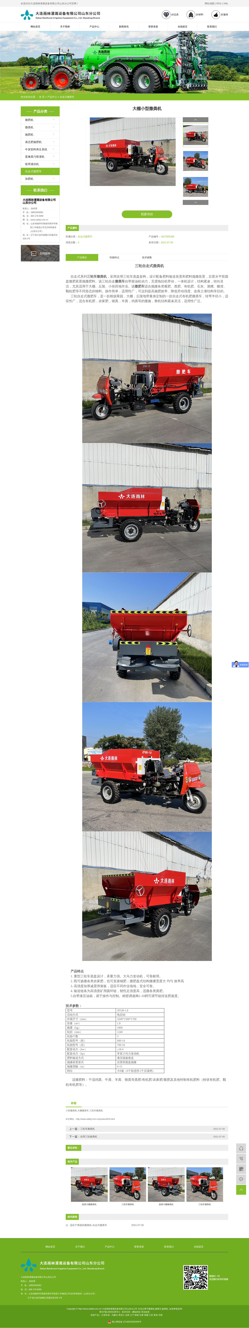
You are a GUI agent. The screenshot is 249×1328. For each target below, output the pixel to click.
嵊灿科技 (136, 1312)
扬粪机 (165, 1309)
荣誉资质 (153, 26)
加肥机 (29, 178)
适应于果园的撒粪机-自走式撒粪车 (88, 1225)
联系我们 (212, 26)
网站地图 (209, 3)
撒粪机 (29, 127)
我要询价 (147, 214)
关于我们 (80, 1246)
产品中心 (94, 26)
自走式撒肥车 (67, 96)
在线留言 (182, 26)
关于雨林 (65, 26)
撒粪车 (158, 1309)
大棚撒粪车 (83, 1110)
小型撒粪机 (71, 1110)
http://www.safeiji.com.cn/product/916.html (95, 1119)
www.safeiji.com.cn (39, 220)
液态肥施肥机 (33, 142)
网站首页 (35, 26)
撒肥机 (29, 119)
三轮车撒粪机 (96, 1110)
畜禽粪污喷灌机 (34, 156)
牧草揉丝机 (32, 164)
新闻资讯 (124, 26)
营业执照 (145, 1312)
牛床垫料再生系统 (36, 149)
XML (225, 3)
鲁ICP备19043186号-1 (109, 1312)
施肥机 (29, 134)
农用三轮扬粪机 (88, 1136)
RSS (218, 3)
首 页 (42, 96)
